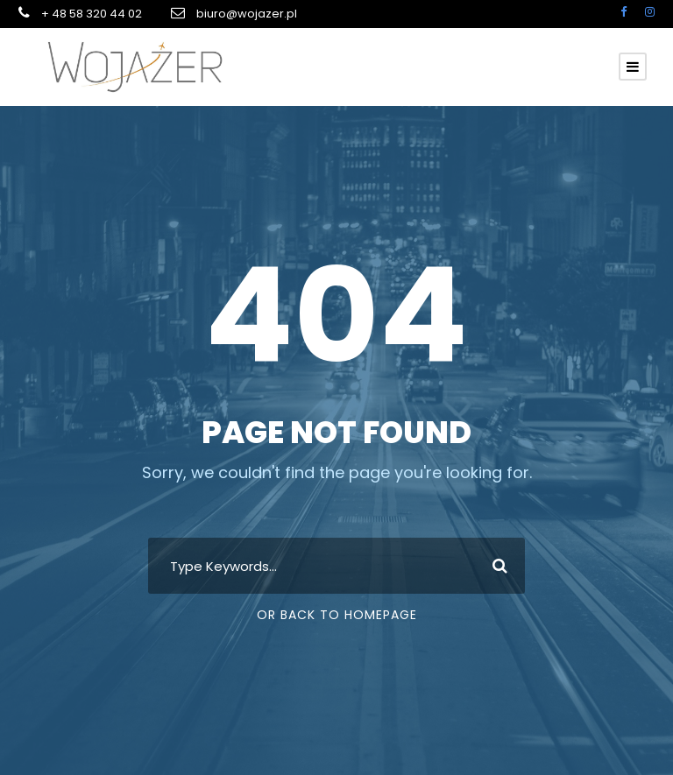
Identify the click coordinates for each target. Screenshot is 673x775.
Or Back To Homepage (337, 615)
